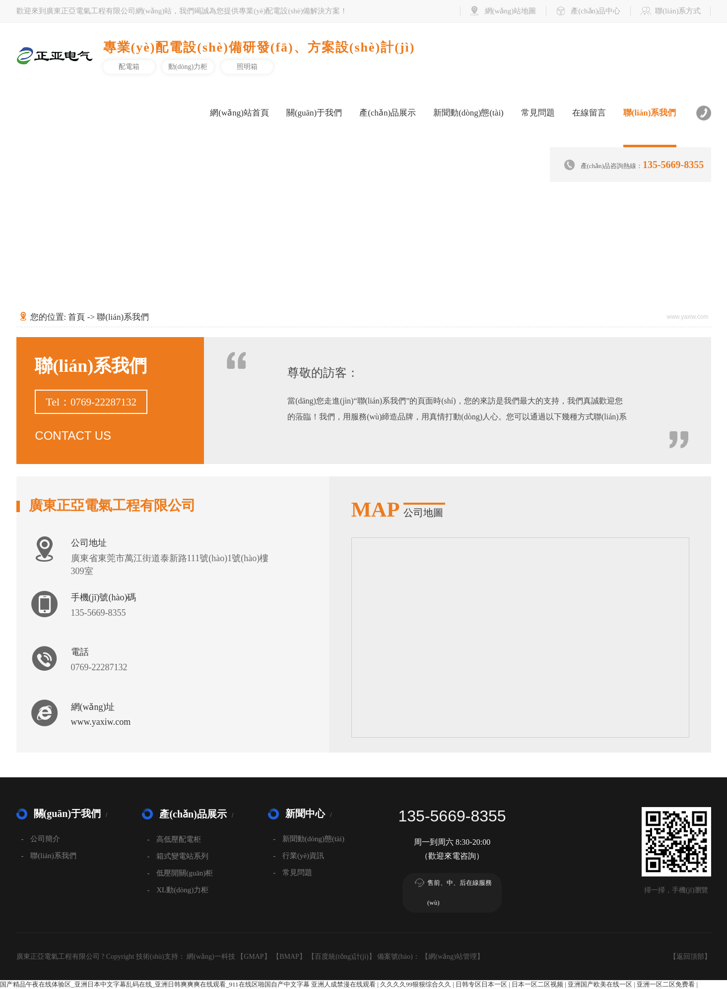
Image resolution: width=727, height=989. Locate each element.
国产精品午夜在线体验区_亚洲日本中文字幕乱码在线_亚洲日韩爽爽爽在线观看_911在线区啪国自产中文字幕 (155, 984)
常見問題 (538, 112)
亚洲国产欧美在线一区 (601, 984)
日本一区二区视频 (538, 984)
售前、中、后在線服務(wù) (459, 892)
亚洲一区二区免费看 (666, 984)
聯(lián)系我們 (649, 112)
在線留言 (589, 112)
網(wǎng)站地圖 (510, 11)
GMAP (254, 956)
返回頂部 (690, 956)
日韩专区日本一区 (482, 984)
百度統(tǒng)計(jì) (341, 956)
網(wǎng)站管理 (452, 956)
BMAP (289, 956)
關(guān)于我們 (314, 112)
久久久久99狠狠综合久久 (416, 984)
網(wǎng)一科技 (211, 956)
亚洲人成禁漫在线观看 (344, 984)
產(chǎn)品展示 (387, 112)
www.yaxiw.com (101, 722)
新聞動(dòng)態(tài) (468, 112)
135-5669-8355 (673, 164)
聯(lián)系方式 (678, 11)
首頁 (77, 317)
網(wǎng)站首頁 (239, 112)
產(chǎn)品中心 (595, 11)
